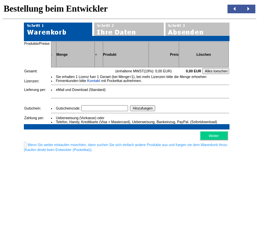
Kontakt (93, 81)
